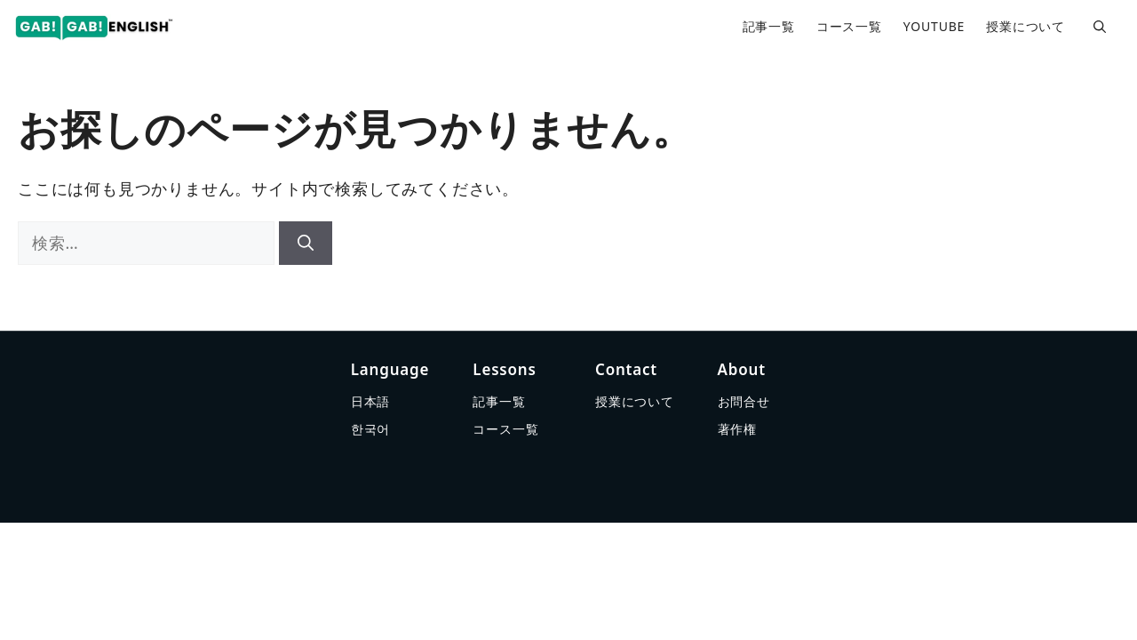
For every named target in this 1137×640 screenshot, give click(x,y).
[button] (1100, 26)
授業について (1025, 26)
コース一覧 (849, 26)
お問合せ (744, 401)
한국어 (370, 428)
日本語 (370, 401)
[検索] (305, 243)
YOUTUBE (934, 26)
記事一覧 (769, 26)
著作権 (737, 428)
